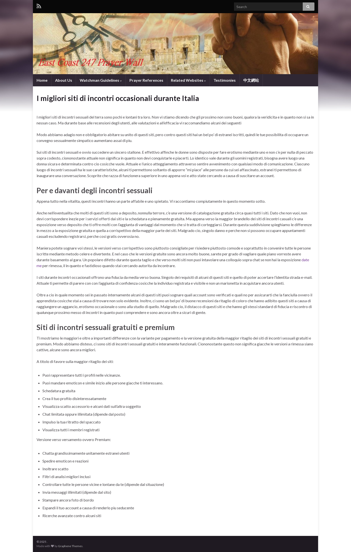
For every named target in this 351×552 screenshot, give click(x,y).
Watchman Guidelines (101, 80)
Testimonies (225, 80)
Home (42, 80)
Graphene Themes (70, 546)
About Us (63, 80)
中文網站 (251, 80)
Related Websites (188, 80)
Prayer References (146, 80)
